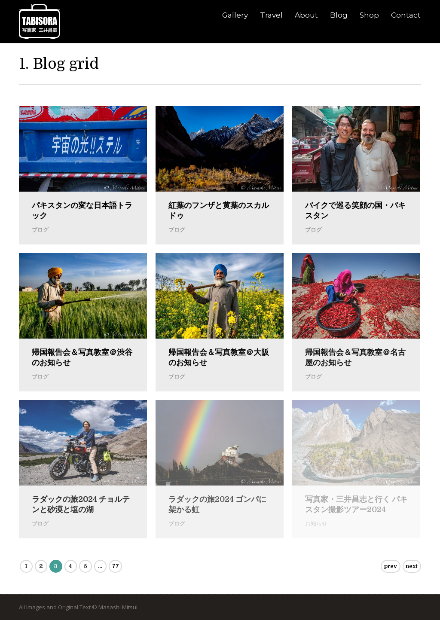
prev (390, 566)
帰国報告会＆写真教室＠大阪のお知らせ (218, 357)
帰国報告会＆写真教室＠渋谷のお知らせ (82, 357)
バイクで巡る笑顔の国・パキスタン (355, 210)
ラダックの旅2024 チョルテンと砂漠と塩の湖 (81, 504)
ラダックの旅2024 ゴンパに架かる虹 (217, 504)
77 (115, 566)
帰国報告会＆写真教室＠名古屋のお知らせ (355, 357)
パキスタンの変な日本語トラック (82, 210)
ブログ (40, 229)
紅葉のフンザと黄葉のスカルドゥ (218, 210)
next (412, 566)
